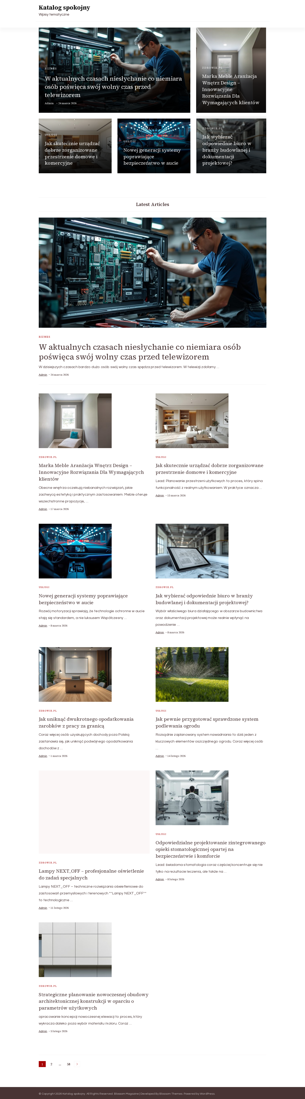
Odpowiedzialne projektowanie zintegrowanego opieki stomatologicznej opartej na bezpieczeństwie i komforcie (202, 848)
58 (69, 1062)
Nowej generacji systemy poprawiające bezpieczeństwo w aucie (152, 156)
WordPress (207, 1092)
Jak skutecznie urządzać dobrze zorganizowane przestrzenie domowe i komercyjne (72, 153)
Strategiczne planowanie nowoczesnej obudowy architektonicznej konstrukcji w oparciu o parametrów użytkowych (94, 1000)
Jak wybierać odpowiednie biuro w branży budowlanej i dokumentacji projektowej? (226, 150)
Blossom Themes (171, 1092)
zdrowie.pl (212, 67)
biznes (51, 68)
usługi (51, 135)
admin (49, 103)
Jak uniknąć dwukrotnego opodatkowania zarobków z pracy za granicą (87, 721)
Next (77, 1062)
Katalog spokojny (64, 7)
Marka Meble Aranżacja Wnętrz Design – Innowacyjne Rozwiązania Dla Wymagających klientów (230, 89)
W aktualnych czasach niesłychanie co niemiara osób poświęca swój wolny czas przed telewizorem (113, 86)
